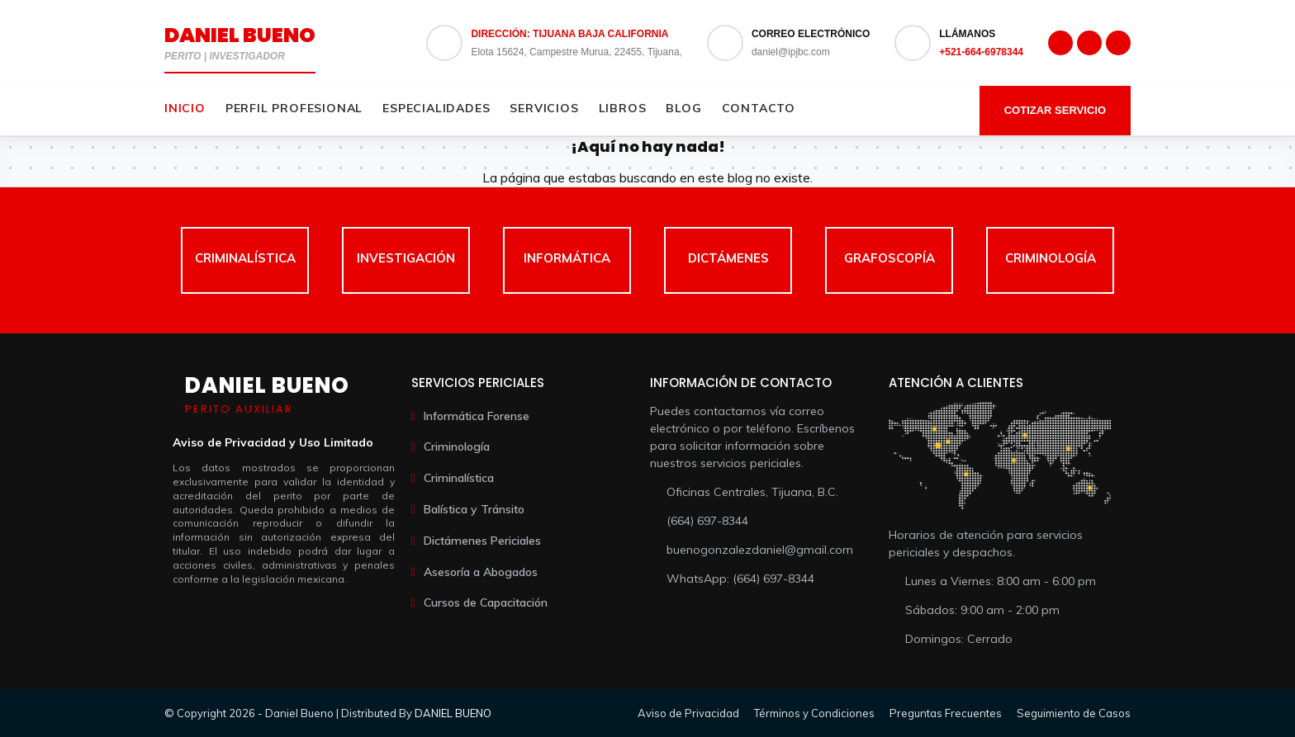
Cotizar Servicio (1055, 110)
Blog (683, 108)
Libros (623, 108)
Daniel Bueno (239, 35)
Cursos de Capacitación (486, 602)
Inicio (185, 108)
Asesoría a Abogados (481, 572)
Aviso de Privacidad (688, 713)
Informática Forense (476, 416)
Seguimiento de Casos (1074, 713)
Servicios (544, 108)
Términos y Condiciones (814, 713)
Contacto (758, 108)
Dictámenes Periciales (482, 540)
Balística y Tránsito (474, 509)
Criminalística (459, 477)
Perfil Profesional (294, 108)
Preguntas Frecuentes (945, 713)
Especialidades (436, 108)
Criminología (457, 446)
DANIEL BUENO (453, 713)
